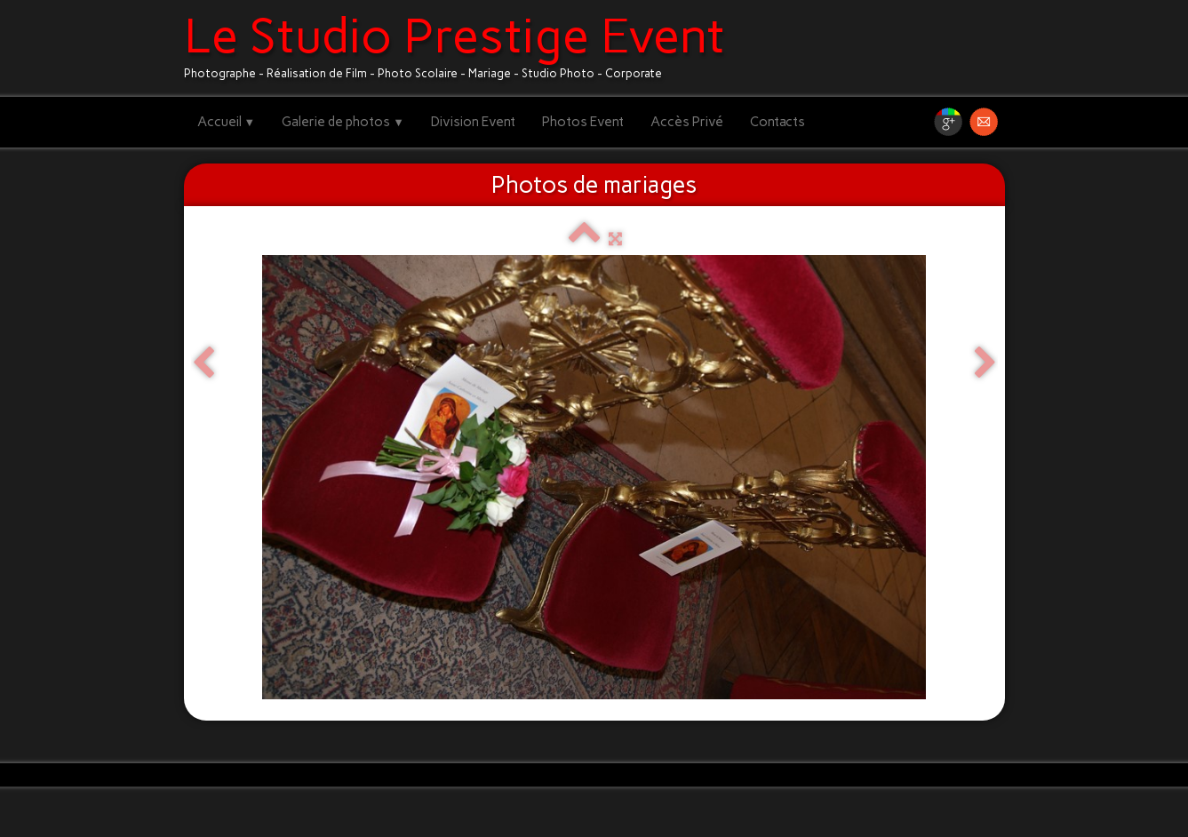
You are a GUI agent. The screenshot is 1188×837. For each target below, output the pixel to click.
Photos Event (583, 122)
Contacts (777, 122)
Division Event (473, 122)
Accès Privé (686, 122)
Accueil (226, 122)
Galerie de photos (343, 122)
